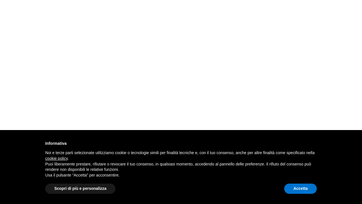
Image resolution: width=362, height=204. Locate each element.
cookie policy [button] (56, 158)
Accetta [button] (300, 188)
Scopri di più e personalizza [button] (80, 188)
